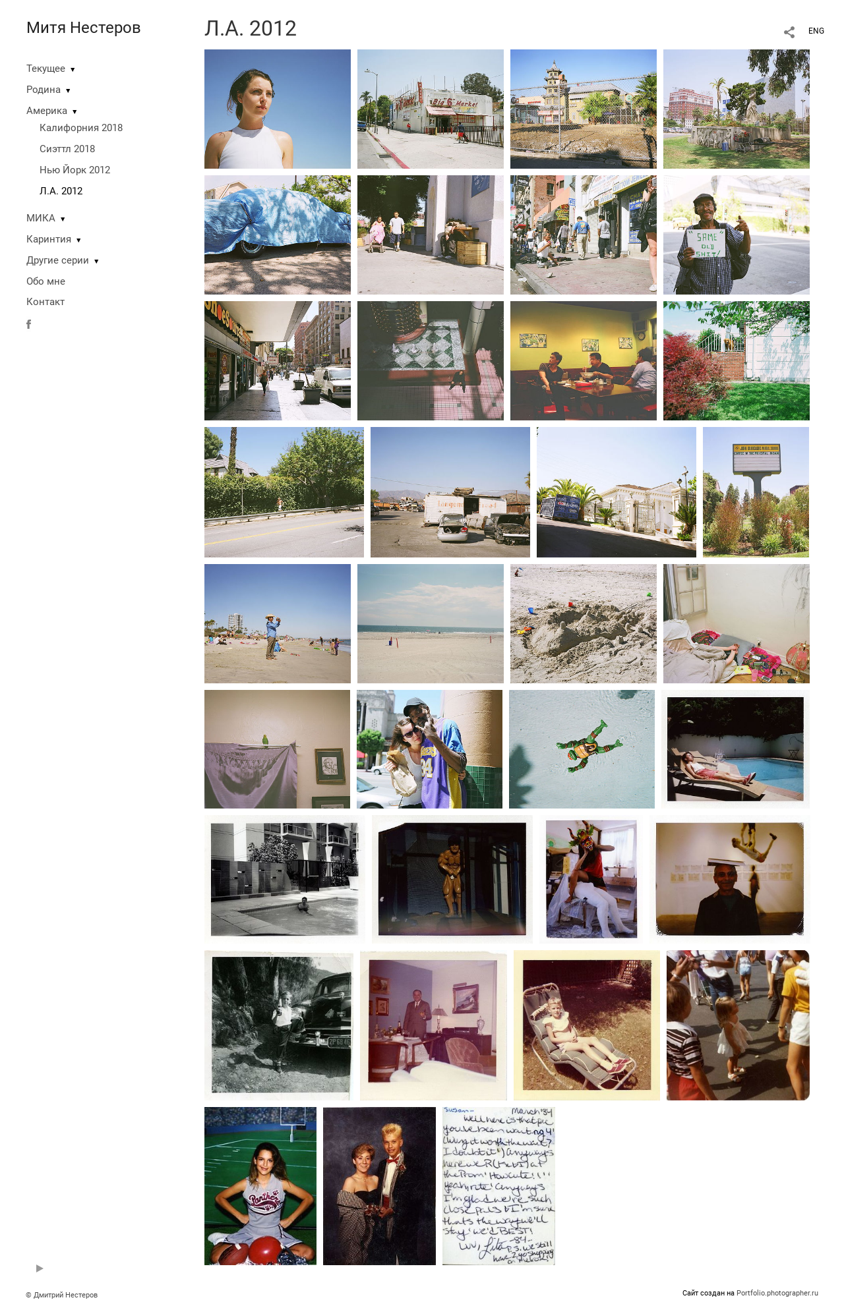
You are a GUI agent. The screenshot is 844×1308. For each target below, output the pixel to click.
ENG (816, 31)
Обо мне (45, 281)
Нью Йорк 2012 (75, 170)
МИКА (40, 218)
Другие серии (57, 260)
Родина (43, 90)
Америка (46, 111)
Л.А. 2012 (61, 191)
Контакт (45, 302)
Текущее (45, 68)
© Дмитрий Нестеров (63, 1295)
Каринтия (48, 239)
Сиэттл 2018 (67, 149)
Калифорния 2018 (81, 128)
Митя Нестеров (83, 27)
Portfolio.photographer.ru (777, 1293)
